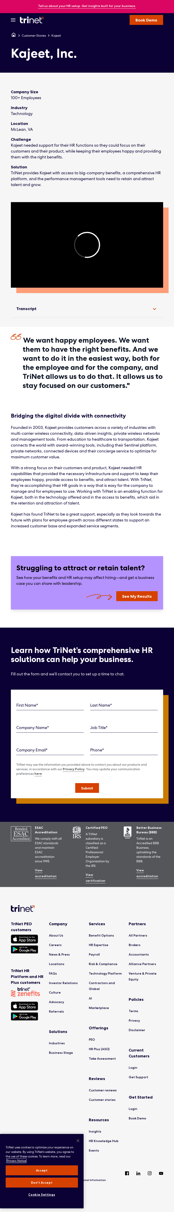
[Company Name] (50, 728)
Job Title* (99, 727)
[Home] (13, 35)
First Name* (27, 705)
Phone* (97, 750)
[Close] (78, 1141)
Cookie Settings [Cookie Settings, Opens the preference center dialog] (41, 1194)
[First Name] (50, 705)
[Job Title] (124, 728)
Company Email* (32, 750)
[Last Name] (124, 705)
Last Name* (101, 705)
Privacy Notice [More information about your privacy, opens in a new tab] (16, 1161)
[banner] (87, 6)
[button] (87, 788)
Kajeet (56, 35)
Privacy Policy (74, 769)
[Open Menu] (13, 19)
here (38, 774)
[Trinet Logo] (33, 19)
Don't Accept (41, 1182)
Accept (42, 1170)
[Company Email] (50, 750)
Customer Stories (34, 35)
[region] (87, 245)
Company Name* (32, 727)
